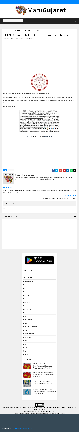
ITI (25, 306)
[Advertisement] (39, 55)
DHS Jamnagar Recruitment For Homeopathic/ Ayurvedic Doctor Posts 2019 (43, 375)
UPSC (26, 348)
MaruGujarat (20, 407)
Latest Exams (29, 309)
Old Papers (28, 320)
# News (10, 170)
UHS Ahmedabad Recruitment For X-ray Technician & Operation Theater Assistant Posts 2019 (44, 366)
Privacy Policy (60, 413)
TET (26, 344)
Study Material (30, 334)
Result (27, 323)
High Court (28, 302)
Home (6, 31)
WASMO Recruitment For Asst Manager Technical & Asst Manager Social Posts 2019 (44, 391)
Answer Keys (29, 281)
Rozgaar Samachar (31, 327)
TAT (26, 340)
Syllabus (28, 337)
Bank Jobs (28, 285)
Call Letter (28, 292)
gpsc (26, 351)
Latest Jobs (28, 313)
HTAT (26, 299)
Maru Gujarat (38, 136)
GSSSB (27, 295)
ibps (26, 355)
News (11, 31)
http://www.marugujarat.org (46, 411)
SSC (26, 330)
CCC (26, 288)
